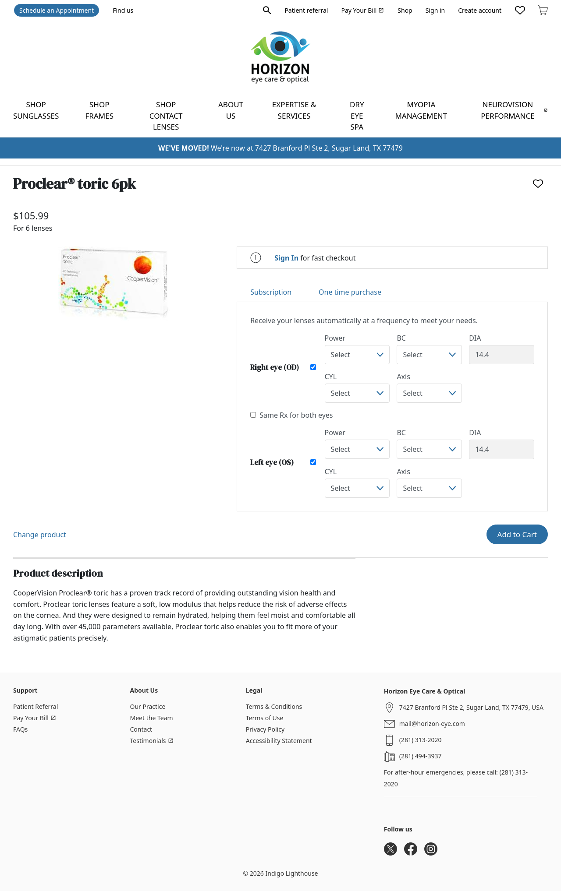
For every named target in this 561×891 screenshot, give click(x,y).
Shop (405, 10)
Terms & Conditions (274, 706)
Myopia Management (421, 110)
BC (401, 338)
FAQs (20, 729)
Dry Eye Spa (357, 115)
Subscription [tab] (270, 292)
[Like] (538, 183)
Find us (123, 10)
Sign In (286, 258)
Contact (141, 729)
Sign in (435, 10)
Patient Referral (35, 706)
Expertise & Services (294, 110)
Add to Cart (517, 534)
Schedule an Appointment (56, 10)
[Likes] (520, 10)
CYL (331, 376)
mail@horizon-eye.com (432, 723)
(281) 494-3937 (420, 756)
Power (335, 338)
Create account (479, 10)
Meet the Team (151, 718)
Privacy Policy (265, 729)
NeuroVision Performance (514, 110)
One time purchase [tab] (350, 292)
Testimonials (152, 740)
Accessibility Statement (279, 740)
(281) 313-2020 (420, 740)
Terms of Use (265, 718)
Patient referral (306, 10)
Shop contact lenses (166, 115)
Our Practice (148, 706)
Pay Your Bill (362, 10)
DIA (475, 338)
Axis (403, 376)
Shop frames (99, 110)
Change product (39, 534)
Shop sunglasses (36, 110)
